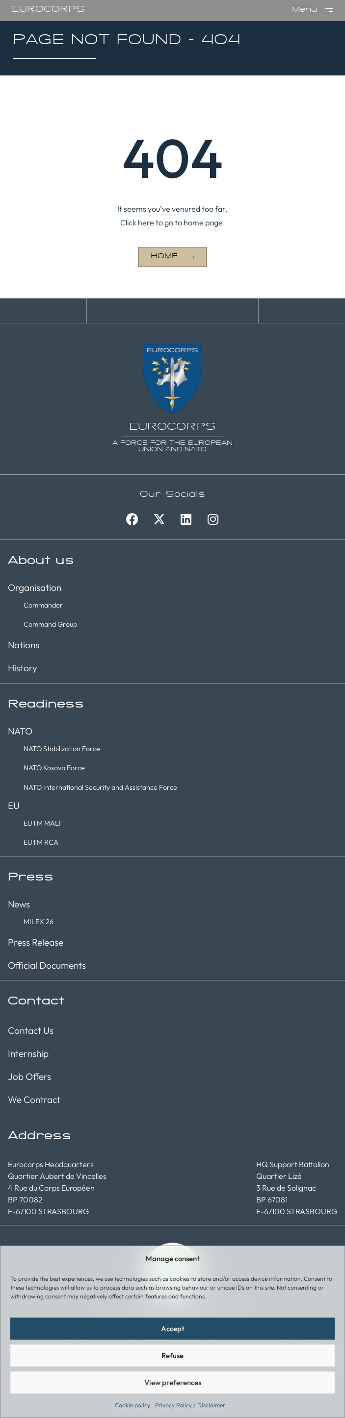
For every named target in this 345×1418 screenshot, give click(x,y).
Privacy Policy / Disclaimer (190, 1405)
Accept (173, 1328)
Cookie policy (132, 1405)
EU (14, 805)
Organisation (34, 587)
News (19, 904)
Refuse (172, 1355)
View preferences (172, 1382)
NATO (20, 731)
